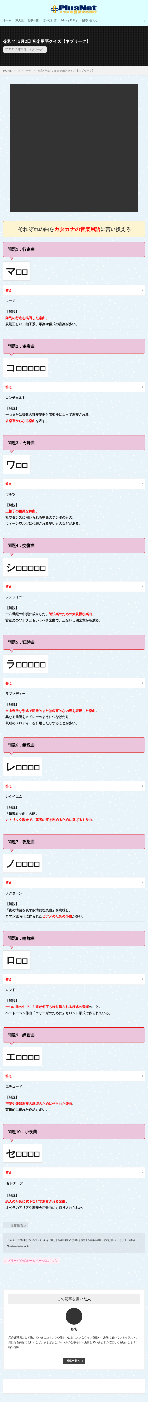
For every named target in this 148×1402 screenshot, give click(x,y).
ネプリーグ (36, 49)
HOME (7, 70)
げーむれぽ (49, 20)
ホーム (7, 20)
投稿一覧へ (73, 1360)
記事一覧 (33, 20)
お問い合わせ (90, 20)
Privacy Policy (68, 20)
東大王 (19, 20)
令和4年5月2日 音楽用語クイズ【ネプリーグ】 (66, 70)
